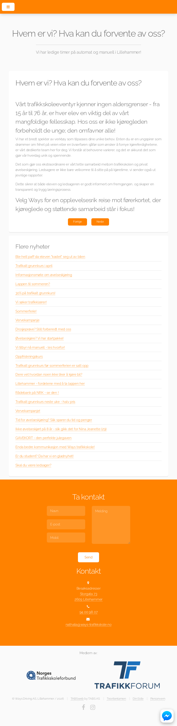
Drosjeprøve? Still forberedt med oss (43, 329)
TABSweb (77, 698)
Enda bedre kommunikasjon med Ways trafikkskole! (55, 447)
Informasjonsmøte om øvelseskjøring (43, 275)
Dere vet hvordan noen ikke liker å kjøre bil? (48, 374)
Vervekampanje (27, 320)
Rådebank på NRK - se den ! (37, 392)
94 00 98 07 (89, 612)
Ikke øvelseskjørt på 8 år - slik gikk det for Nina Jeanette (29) (61, 429)
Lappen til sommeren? (32, 284)
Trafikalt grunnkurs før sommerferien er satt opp (51, 365)
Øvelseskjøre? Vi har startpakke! (39, 338)
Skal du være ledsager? (33, 465)
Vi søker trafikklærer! (31, 302)
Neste (100, 221)
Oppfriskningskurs (28, 356)
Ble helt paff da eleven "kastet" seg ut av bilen (50, 257)
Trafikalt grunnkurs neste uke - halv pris (45, 402)
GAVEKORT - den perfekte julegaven (43, 438)
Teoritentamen (116, 698)
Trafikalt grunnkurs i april (33, 266)
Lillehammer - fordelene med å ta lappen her (50, 383)
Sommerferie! (25, 311)
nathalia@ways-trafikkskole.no (89, 624)
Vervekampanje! (27, 411)
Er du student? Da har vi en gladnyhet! (44, 456)
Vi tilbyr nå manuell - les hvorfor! (40, 347)
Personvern (157, 698)
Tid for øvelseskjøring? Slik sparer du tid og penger (53, 420)
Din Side (138, 698)
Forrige (77, 221)
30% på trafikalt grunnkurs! (35, 293)
